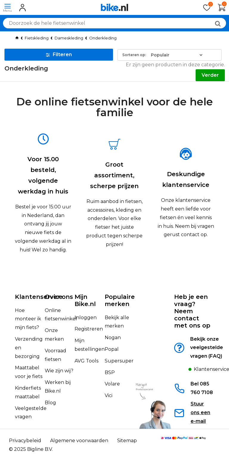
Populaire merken (120, 300)
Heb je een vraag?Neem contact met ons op (192, 311)
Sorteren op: (134, 55)
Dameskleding (69, 38)
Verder (210, 75)
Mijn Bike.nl (85, 300)
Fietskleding (37, 38)
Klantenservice (39, 296)
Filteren (59, 54)
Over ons (59, 296)
